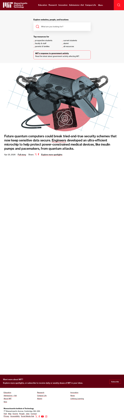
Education (42, 5)
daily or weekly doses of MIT (58, 383)
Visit (5, 414)
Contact (34, 414)
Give (5, 402)
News (72, 396)
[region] (62, 225)
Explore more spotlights (51, 154)
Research (53, 5)
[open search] (119, 5)
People (22, 414)
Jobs (27, 414)
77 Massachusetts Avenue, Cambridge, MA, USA (22, 411)
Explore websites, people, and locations (51, 20)
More (101, 5)
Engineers (59, 140)
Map (9, 414)
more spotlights (17, 383)
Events (15, 414)
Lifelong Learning (77, 399)
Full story (22, 154)
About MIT (8, 399)
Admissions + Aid (76, 5)
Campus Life (90, 5)
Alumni (39, 399)
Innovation (63, 5)
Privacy (6, 416)
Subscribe (115, 382)
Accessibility (15, 416)
